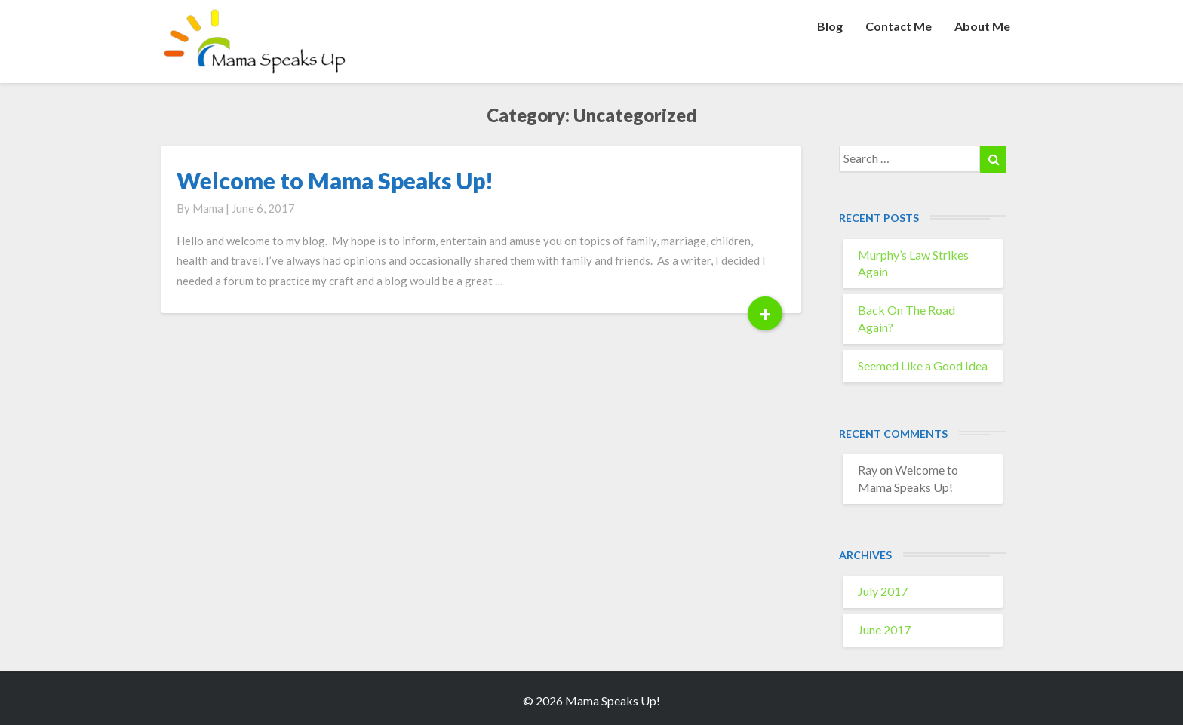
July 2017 (883, 591)
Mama (207, 208)
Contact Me (898, 26)
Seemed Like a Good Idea (923, 365)
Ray (867, 469)
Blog (830, 26)
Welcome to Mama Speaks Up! (335, 180)
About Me (982, 26)
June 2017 (884, 629)
